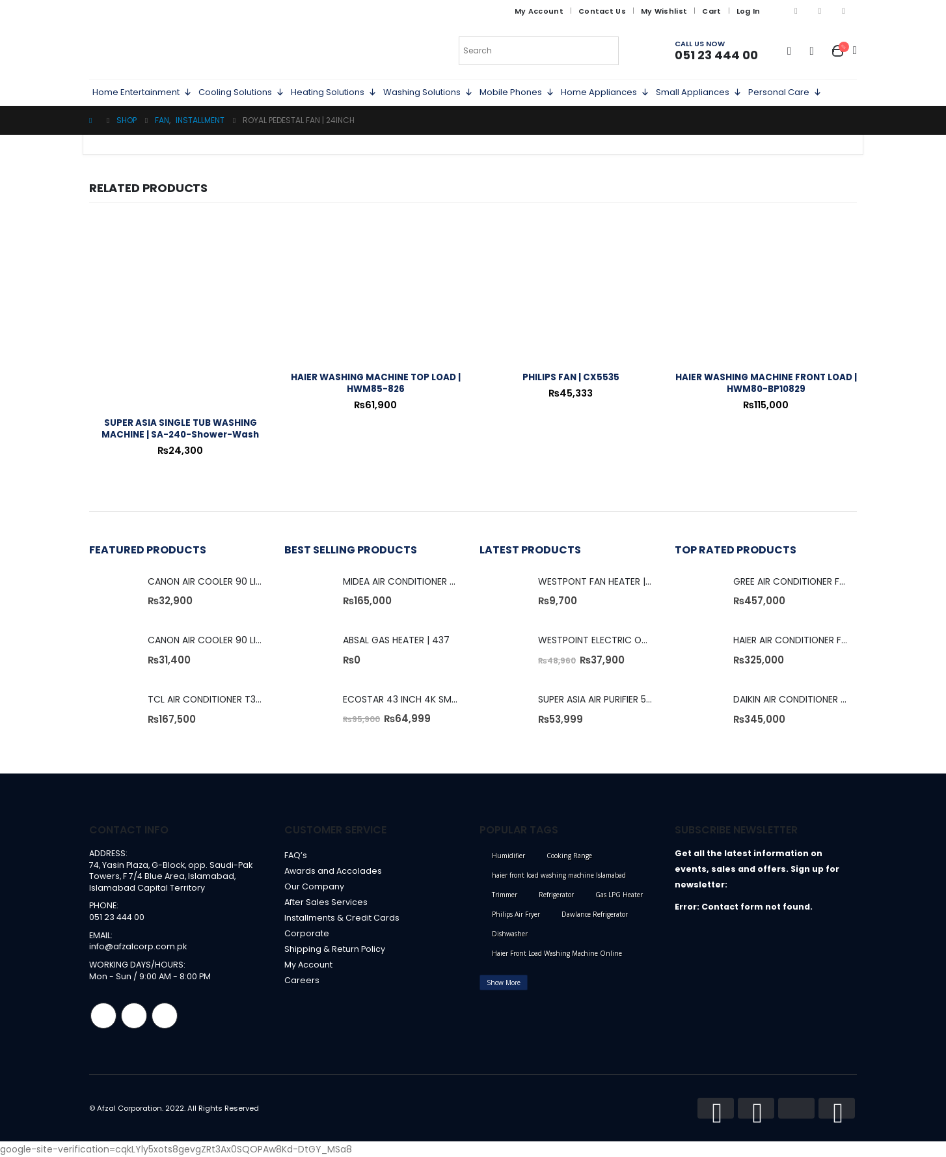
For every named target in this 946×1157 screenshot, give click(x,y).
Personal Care (785, 92)
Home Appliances (605, 92)
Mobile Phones (517, 92)
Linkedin (165, 1016)
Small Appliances (699, 92)
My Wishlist (664, 11)
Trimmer (504, 894)
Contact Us (602, 11)
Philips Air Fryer (516, 914)
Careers (301, 980)
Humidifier (508, 855)
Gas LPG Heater (619, 894)
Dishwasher (510, 933)
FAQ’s (295, 855)
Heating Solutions (334, 92)
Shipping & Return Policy (334, 949)
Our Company (314, 886)
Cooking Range (569, 855)
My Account (539, 11)
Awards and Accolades (333, 870)
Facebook (103, 1016)
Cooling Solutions (241, 92)
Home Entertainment (142, 92)
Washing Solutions (428, 92)
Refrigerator (556, 894)
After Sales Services (326, 902)
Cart (711, 11)
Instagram (134, 1016)
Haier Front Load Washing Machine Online (557, 953)
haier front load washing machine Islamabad (559, 875)
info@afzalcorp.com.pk (138, 947)
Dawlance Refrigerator (594, 914)
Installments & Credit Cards (341, 917)
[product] (180, 316)
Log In (749, 11)
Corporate (306, 933)
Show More (503, 982)
